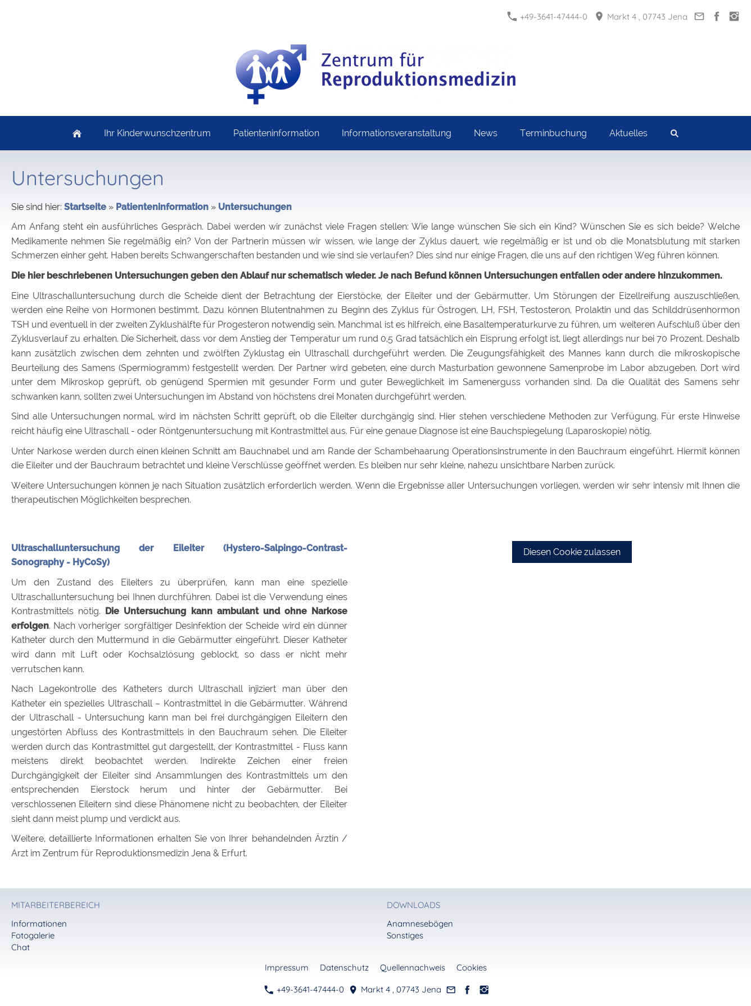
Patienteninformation (162, 207)
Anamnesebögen (420, 923)
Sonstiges (405, 935)
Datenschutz (344, 967)
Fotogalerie (33, 935)
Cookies (471, 967)
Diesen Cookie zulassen (572, 552)
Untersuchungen (255, 207)
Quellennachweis (412, 967)
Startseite (85, 207)
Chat (20, 947)
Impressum (287, 967)
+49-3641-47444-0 (547, 16)
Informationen (39, 923)
